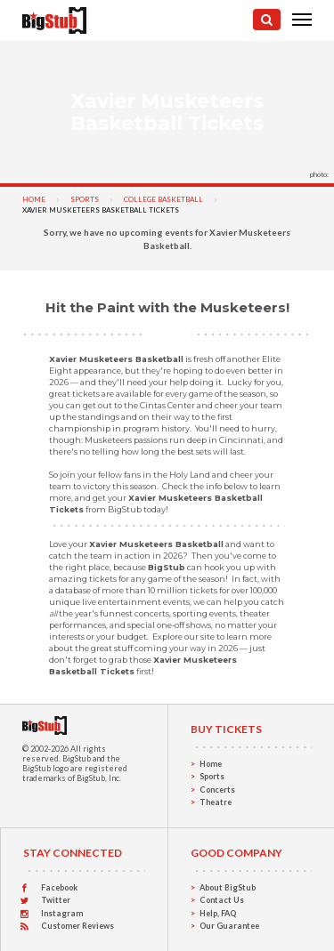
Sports (84, 199)
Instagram (62, 913)
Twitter (55, 900)
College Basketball (163, 199)
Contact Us (222, 900)
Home (33, 199)
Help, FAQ (218, 913)
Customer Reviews (77, 926)
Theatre (216, 802)
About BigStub (228, 887)
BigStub (76, 758)
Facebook (59, 887)
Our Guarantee (229, 926)
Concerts (217, 789)
